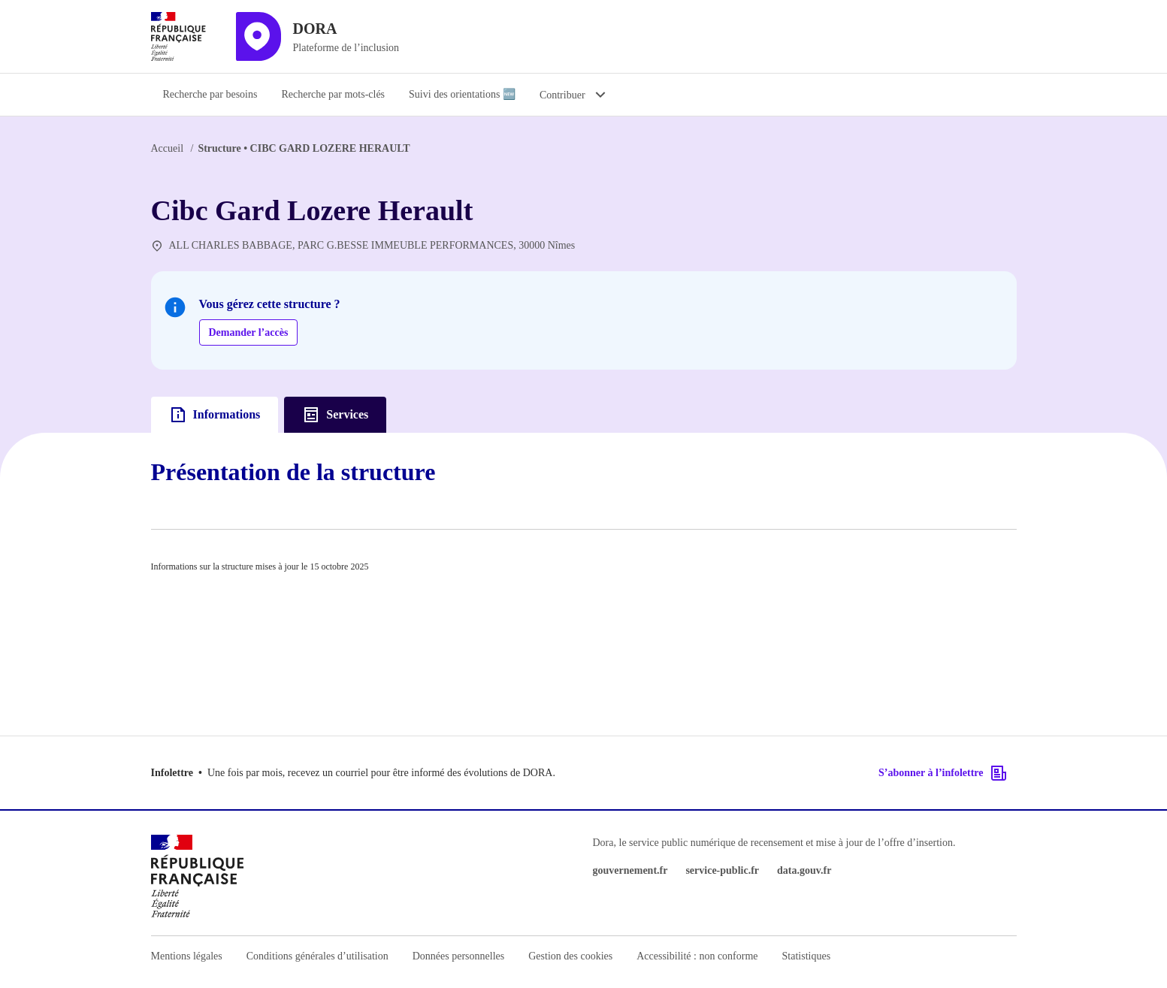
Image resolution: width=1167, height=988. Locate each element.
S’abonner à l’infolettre (942, 773)
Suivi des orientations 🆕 (462, 94)
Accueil (167, 148)
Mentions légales (186, 956)
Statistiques (806, 956)
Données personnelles (458, 956)
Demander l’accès (249, 332)
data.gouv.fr (804, 870)
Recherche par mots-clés (333, 94)
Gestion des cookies (570, 956)
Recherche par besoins (210, 94)
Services (335, 415)
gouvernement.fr (630, 870)
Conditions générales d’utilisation (317, 956)
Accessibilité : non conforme (696, 956)
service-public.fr (722, 870)
